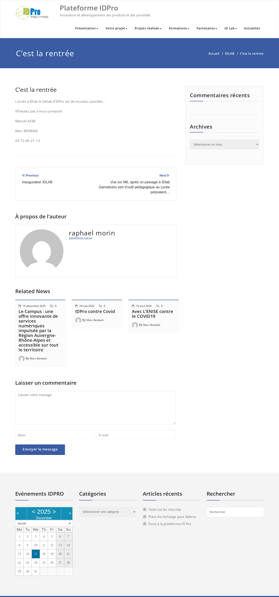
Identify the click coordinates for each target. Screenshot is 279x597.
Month (22, 523)
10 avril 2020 (144, 306)
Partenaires (207, 28)
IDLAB (229, 53)
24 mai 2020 (86, 306)
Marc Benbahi (38, 358)
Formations (179, 28)
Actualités (252, 28)
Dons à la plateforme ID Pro (169, 524)
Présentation (86, 28)
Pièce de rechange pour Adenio (172, 516)
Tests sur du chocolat (164, 509)
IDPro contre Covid (95, 311)
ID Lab (231, 28)
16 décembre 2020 (34, 306)
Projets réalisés (148, 28)
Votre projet (116, 28)
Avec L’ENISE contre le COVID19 (152, 313)
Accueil (213, 53)
